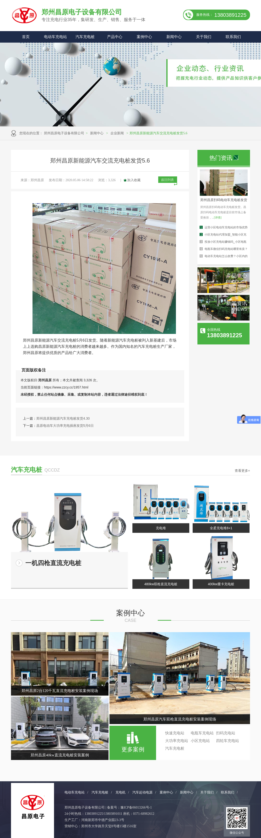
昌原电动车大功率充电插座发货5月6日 (65, 425)
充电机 (120, 792)
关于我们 (203, 37)
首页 (26, 37)
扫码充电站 (225, 733)
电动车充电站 (55, 37)
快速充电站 (174, 733)
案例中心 (144, 37)
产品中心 (114, 37)
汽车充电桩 (85, 37)
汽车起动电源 (142, 792)
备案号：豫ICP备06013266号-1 (129, 807)
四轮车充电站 (227, 741)
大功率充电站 (176, 741)
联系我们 (233, 37)
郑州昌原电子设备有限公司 (64, 133)
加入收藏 (134, 180)
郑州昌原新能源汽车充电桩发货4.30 (63, 418)
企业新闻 (117, 133)
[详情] (218, 217)
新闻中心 (174, 37)
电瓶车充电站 (202, 733)
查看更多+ (242, 470)
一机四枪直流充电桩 (53, 563)
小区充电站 (200, 741)
